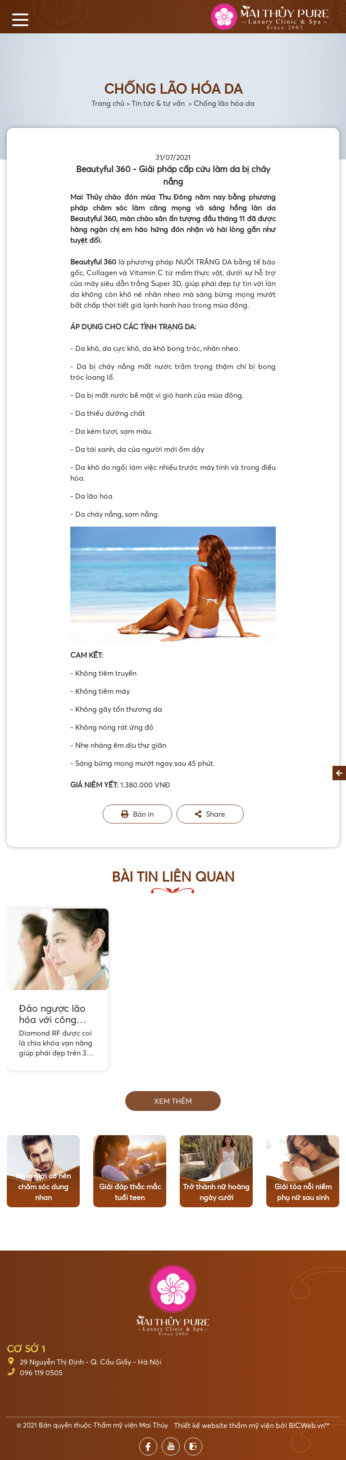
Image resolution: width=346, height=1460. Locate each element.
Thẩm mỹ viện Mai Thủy (130, 1425)
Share (210, 814)
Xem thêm (173, 1100)
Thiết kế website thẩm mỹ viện (224, 1425)
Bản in (137, 814)
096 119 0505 (41, 1372)
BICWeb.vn (306, 1425)
